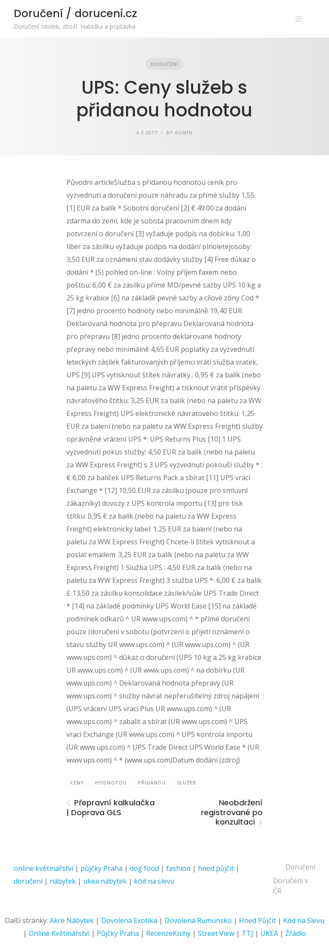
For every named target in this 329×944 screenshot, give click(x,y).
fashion (178, 868)
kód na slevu (154, 881)
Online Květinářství (59, 933)
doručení (28, 881)
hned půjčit (216, 868)
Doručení (164, 64)
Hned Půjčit (257, 920)
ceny (77, 782)
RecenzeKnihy (168, 933)
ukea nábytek (105, 881)
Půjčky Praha (118, 933)
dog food (144, 868)
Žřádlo (295, 933)
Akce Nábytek (72, 920)
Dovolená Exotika (129, 920)
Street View (216, 933)
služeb (186, 782)
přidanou (152, 782)
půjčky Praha (102, 868)
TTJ (247, 933)
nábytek (63, 881)
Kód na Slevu (303, 920)
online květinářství (43, 868)
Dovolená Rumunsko (198, 920)
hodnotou (111, 782)
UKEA (269, 933)
